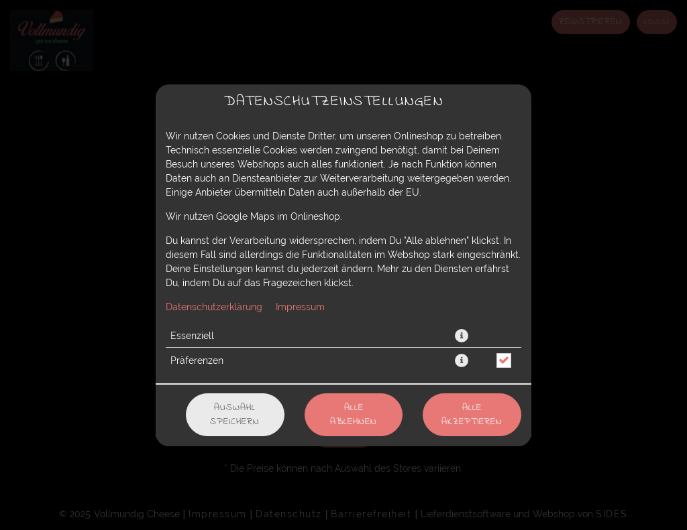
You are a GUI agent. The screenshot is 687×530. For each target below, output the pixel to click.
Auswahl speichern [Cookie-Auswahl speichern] (235, 415)
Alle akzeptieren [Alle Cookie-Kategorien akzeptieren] (472, 415)
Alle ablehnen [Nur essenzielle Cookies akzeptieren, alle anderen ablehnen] (353, 415)
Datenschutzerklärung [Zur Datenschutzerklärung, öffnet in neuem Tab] (214, 307)
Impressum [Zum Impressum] (300, 307)
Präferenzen (196, 360)
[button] (461, 335)
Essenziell (192, 335)
